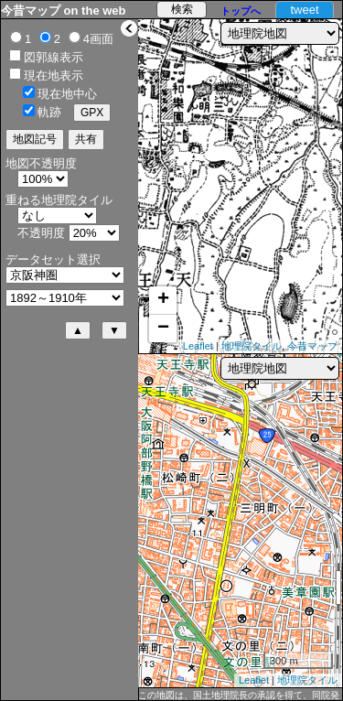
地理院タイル (251, 345)
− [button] (163, 328)
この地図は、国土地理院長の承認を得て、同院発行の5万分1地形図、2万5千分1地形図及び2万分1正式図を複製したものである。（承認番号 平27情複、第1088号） (239, 695)
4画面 (98, 39)
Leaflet (198, 345)
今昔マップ (312, 345)
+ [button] (163, 300)
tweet (304, 9)
